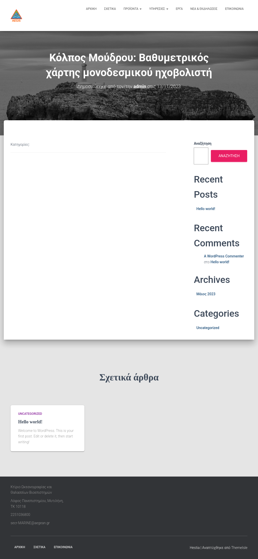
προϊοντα (132, 9)
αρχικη (91, 9)
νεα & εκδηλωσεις (203, 9)
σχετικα (110, 9)
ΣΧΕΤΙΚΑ (39, 547)
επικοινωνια (234, 9)
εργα (179, 9)
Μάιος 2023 (205, 294)
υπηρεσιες (158, 9)
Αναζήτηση (202, 143)
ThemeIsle (239, 548)
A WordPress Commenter (224, 256)
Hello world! (205, 209)
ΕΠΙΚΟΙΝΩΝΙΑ (63, 547)
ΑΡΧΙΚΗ (19, 547)
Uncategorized (207, 328)
